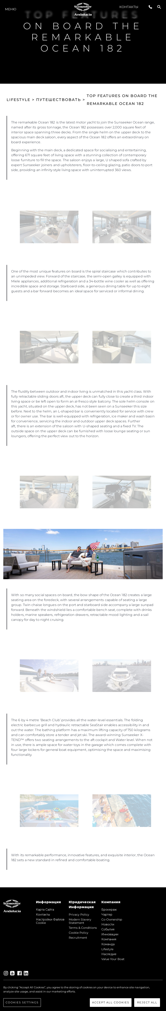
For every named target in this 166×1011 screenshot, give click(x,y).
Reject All (147, 1002)
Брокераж (109, 909)
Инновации (109, 934)
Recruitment (78, 937)
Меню (10, 9)
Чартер (106, 914)
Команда (108, 944)
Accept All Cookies (110, 1002)
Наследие (108, 954)
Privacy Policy (79, 914)
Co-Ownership (111, 919)
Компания (108, 939)
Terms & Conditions (83, 928)
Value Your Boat (112, 959)
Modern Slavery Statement (80, 921)
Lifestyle (107, 949)
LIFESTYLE (18, 99)
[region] (83, 996)
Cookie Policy (78, 933)
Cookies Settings (22, 1002)
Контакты (128, 7)
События (107, 929)
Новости (107, 924)
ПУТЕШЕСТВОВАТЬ (58, 99)
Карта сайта (45, 909)
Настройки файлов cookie (50, 921)
